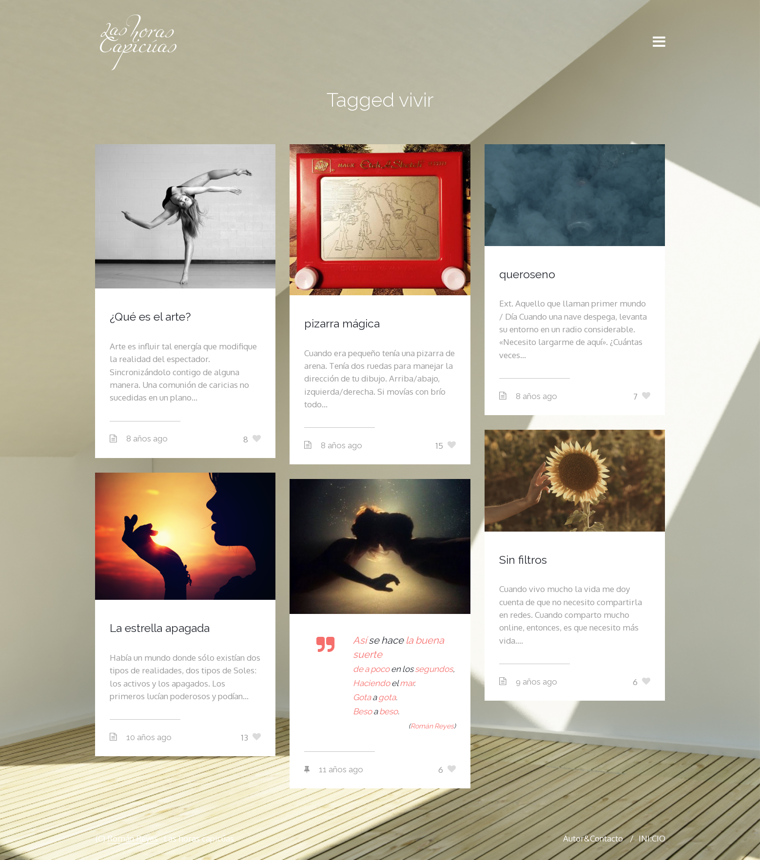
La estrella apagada (160, 627)
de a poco (371, 669)
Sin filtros (523, 559)
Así (361, 640)
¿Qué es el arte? (150, 316)
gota (387, 697)
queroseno (527, 274)
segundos (434, 669)
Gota (362, 697)
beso (388, 711)
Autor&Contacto (593, 838)
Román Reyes (132, 838)
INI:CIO (652, 838)
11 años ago (341, 769)
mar (407, 683)
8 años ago (147, 438)
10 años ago (149, 737)
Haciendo (371, 683)
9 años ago (536, 682)
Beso (362, 711)
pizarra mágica (342, 323)
